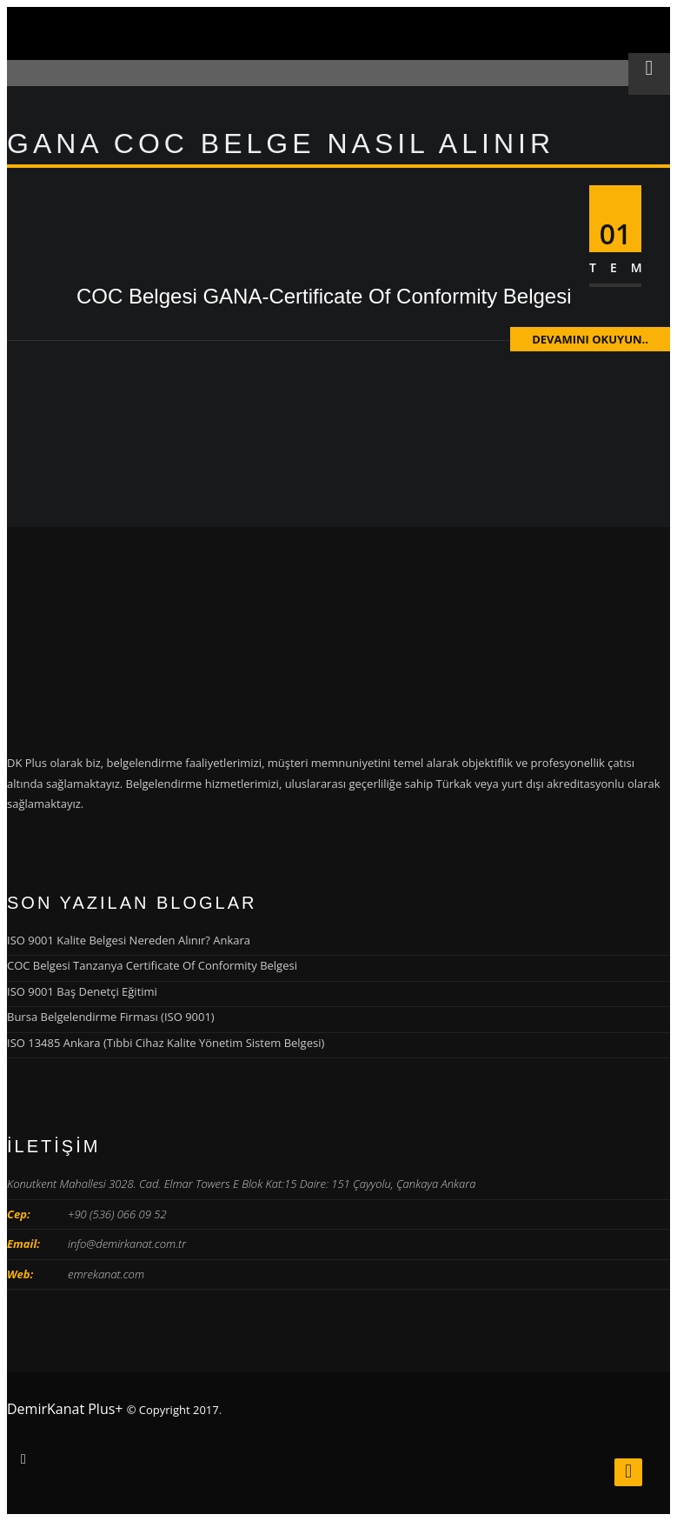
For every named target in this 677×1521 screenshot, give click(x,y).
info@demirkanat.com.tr (127, 1243)
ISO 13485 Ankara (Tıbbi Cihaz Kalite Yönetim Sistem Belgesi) (165, 1043)
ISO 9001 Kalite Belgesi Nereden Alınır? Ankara (128, 940)
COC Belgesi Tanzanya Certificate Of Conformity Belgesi (152, 965)
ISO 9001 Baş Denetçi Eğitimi (82, 991)
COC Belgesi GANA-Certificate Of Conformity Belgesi (324, 296)
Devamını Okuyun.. (590, 339)
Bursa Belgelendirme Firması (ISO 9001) (111, 1016)
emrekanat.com (106, 1274)
